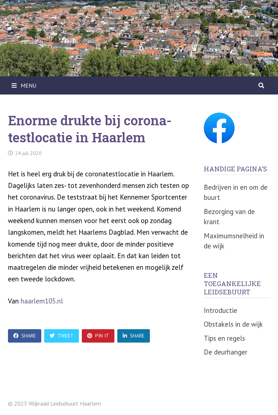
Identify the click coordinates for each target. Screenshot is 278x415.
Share (24, 335)
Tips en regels (224, 338)
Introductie (220, 310)
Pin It (98, 335)
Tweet (61, 335)
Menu (24, 85)
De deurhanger (225, 352)
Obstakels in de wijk (233, 324)
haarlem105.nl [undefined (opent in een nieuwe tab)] (42, 301)
